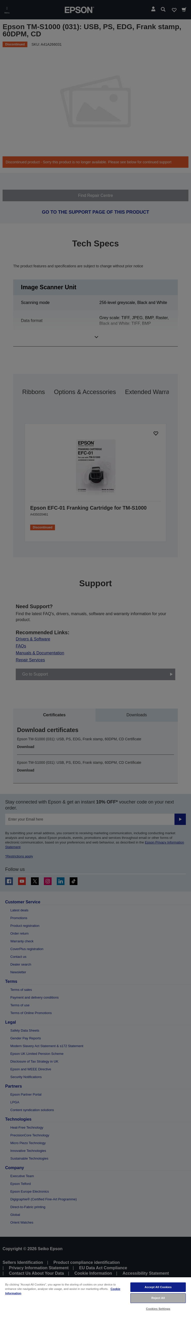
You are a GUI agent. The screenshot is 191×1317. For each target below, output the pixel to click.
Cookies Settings (158, 1308)
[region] (95, 1297)
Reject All (158, 1297)
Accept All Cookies (158, 1287)
